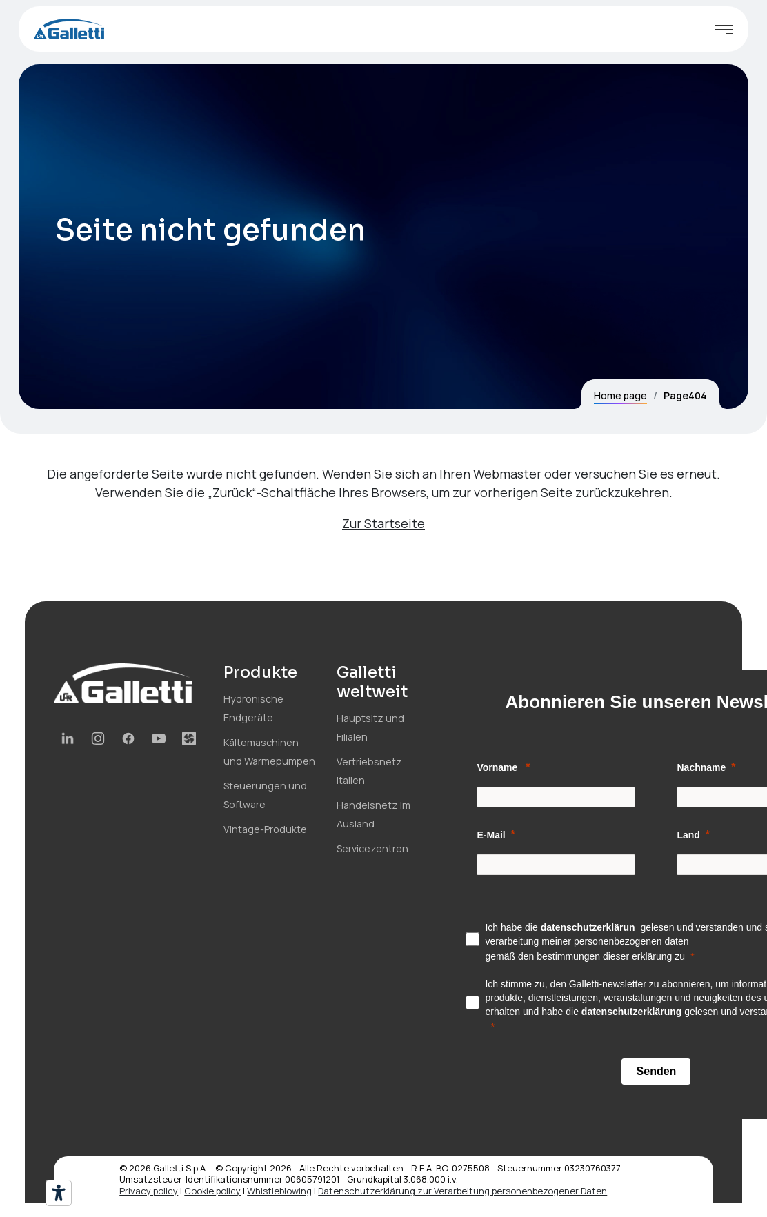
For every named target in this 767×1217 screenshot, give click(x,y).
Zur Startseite (383, 523)
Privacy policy (148, 1191)
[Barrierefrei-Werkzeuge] (59, 1193)
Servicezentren (372, 848)
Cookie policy (212, 1191)
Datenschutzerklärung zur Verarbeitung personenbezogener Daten (462, 1191)
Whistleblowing (279, 1191)
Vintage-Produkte (265, 829)
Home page (620, 395)
